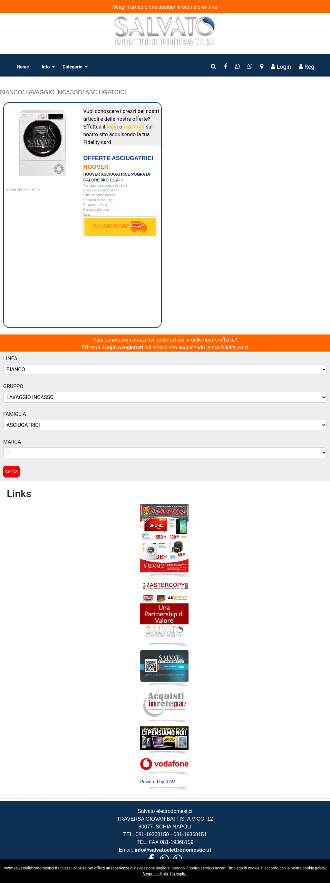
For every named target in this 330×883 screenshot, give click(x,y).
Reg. (307, 66)
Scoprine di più (155, 874)
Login (281, 66)
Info (46, 66)
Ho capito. (179, 874)
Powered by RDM (158, 781)
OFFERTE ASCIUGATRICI (118, 158)
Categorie (72, 66)
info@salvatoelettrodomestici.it (172, 850)
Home (23, 66)
